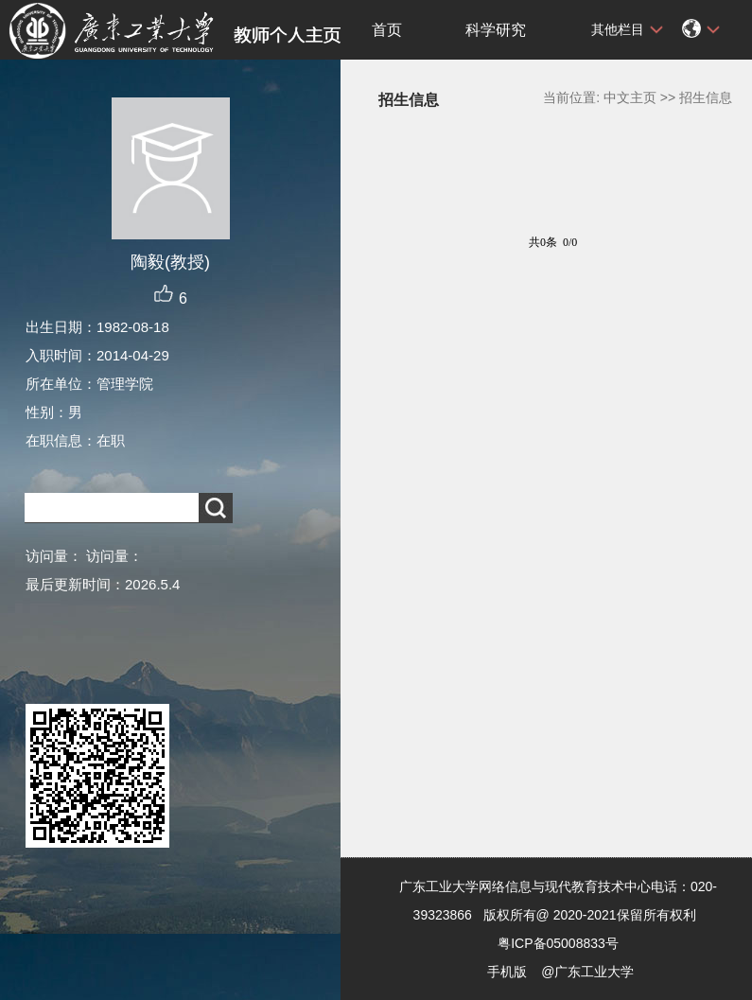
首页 (387, 30)
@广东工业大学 (587, 971)
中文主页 (629, 97)
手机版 (507, 971)
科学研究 (495, 30)
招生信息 (705, 97)
